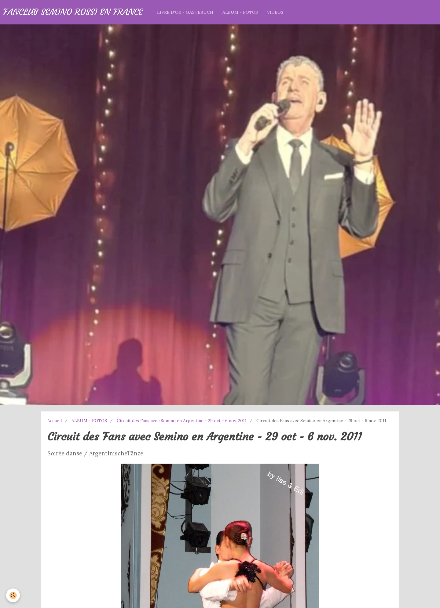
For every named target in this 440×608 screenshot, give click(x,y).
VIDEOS (275, 12)
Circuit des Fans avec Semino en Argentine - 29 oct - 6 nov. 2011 (182, 420)
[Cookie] (13, 595)
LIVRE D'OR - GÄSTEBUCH (185, 12)
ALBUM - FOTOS (240, 12)
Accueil (54, 420)
